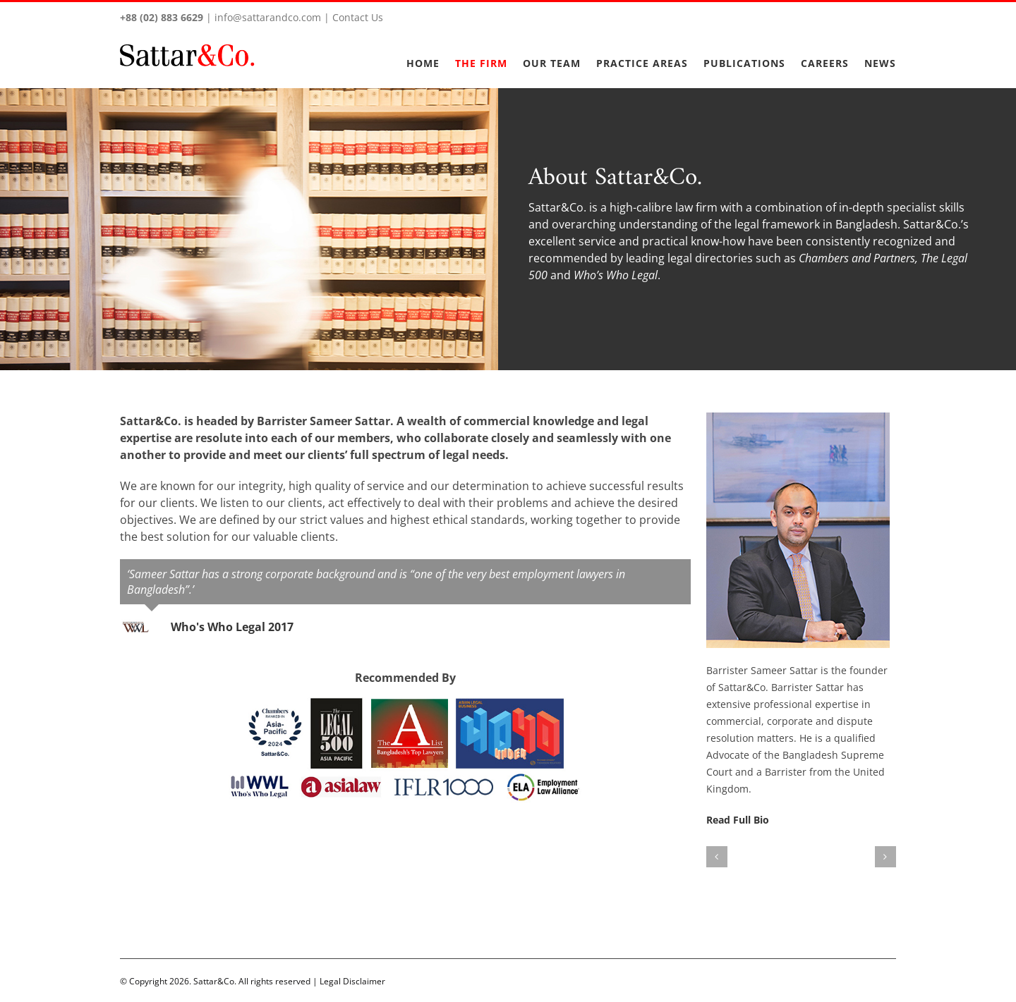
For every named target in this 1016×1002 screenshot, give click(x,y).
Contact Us (354, 17)
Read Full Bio (734, 819)
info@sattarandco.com (265, 17)
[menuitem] (428, 55)
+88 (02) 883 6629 (158, 17)
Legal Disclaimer (349, 981)
